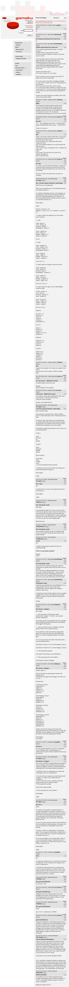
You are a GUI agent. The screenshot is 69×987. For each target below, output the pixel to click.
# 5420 (65, 801)
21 (50, 22)
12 (65, 21)
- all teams (17, 45)
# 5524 (65, 118)
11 (63, 21)
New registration (29, 25)
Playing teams (18, 42)
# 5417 (65, 888)
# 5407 (65, 758)
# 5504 (65, 160)
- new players (18, 51)
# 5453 (65, 480)
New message (39, 21)
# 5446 (65, 502)
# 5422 (65, 606)
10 (62, 21)
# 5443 (65, 560)
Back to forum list (47, 21)
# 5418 (65, 878)
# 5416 (65, 903)
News (16, 65)
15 (40, 22)
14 (38, 22)
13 (36, 22)
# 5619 (65, 36)
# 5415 (65, 916)
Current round (19, 56)
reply (38, 26)
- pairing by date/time (20, 58)
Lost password (29, 27)
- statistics (17, 72)
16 (42, 22)
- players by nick (19, 49)
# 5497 (65, 377)
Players (17, 47)
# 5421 (65, 743)
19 (46, 22)
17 (43, 22)
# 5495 (65, 180)
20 (48, 22)
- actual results (18, 70)
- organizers (18, 74)
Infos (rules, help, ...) (20, 67)
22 (51, 22)
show (65, 17)
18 (45, 22)
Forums (17, 63)
